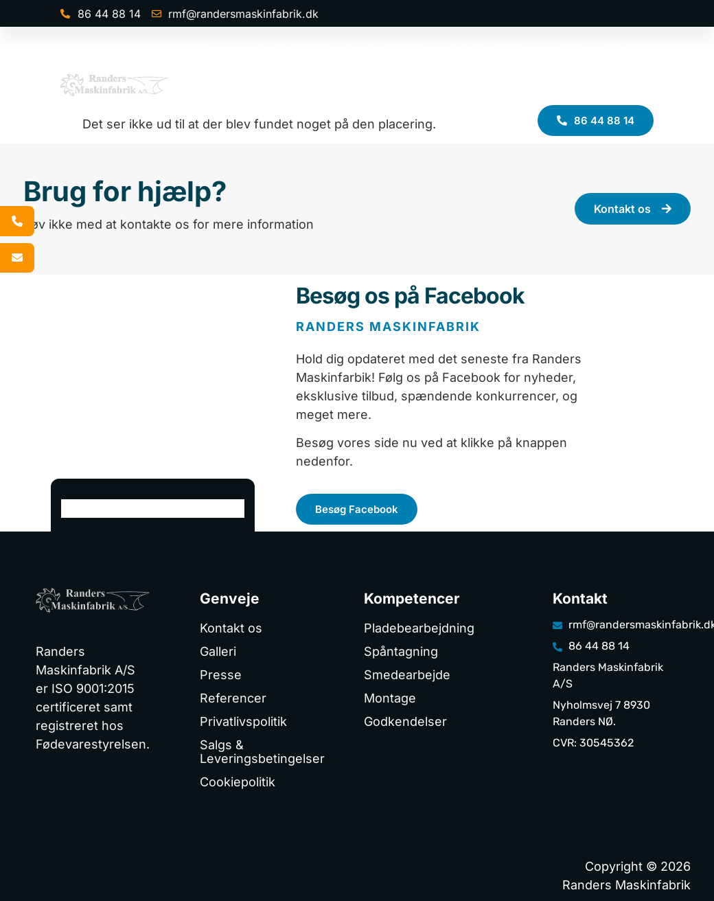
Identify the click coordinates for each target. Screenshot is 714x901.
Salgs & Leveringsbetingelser (262, 752)
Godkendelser (405, 721)
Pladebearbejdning (419, 628)
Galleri (539, 51)
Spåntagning (401, 651)
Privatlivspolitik (243, 721)
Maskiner (365, 51)
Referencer (460, 51)
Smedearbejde (407, 675)
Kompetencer (255, 51)
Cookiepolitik (237, 782)
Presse (606, 51)
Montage (390, 698)
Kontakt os (608, 87)
